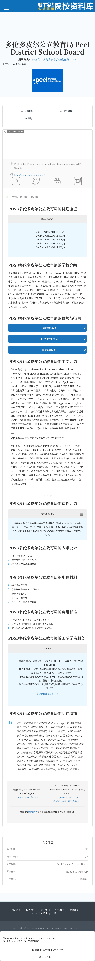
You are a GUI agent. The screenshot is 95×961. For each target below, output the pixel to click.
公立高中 (37, 59)
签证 (75, 726)
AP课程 (27, 111)
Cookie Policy (45, 957)
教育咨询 (57, 726)
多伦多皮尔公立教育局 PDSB (60, 59)
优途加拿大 (33, 737)
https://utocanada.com (67, 722)
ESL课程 (66, 111)
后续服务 (74, 914)
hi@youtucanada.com (27, 722)
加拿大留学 (67, 726)
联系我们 (30, 914)
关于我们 (45, 914)
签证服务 (59, 914)
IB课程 (27, 118)
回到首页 (16, 914)
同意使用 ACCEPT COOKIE (47, 950)
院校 (80, 726)
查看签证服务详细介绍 (47, 619)
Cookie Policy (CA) (45, 917)
